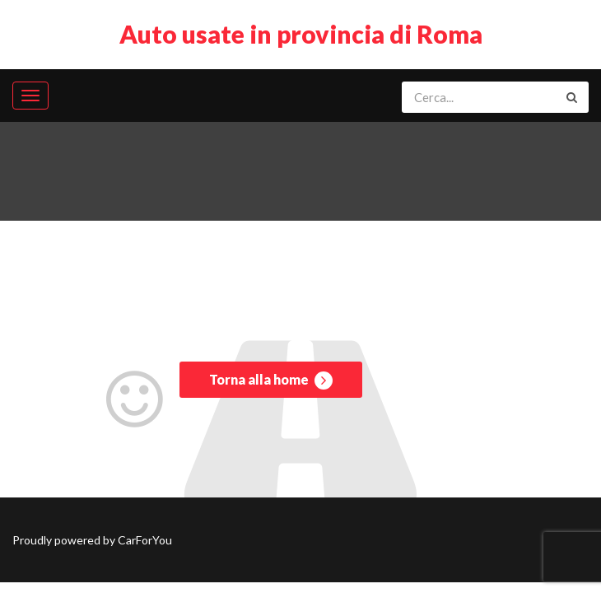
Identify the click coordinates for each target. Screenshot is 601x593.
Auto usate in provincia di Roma (300, 34)
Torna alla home (271, 380)
